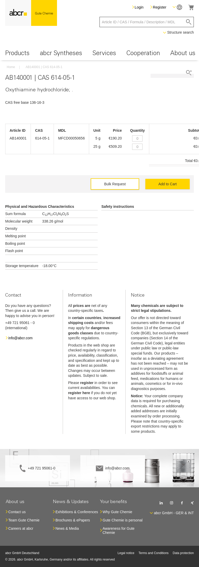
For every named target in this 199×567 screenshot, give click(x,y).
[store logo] (31, 13)
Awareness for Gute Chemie (118, 530)
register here (79, 393)
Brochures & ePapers (72, 520)
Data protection (183, 553)
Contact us (17, 512)
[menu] (99, 54)
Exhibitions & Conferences (76, 512)
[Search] (188, 22)
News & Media (67, 528)
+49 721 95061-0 (41, 468)
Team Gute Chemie (24, 520)
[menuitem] (17, 54)
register (86, 383)
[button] (177, 7)
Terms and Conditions (154, 553)
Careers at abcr (20, 528)
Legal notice (126, 553)
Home (11, 67)
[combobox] (147, 22)
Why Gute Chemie (117, 512)
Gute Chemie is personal (123, 520)
